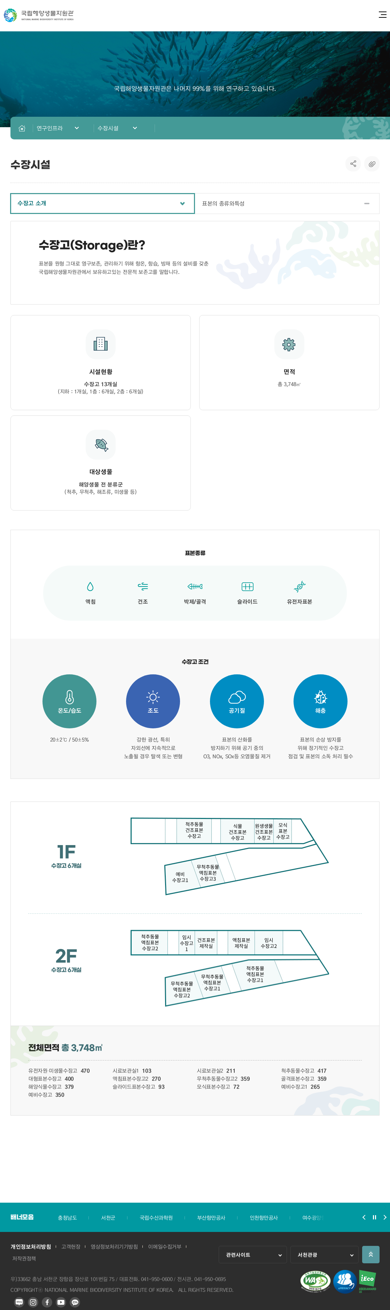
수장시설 (108, 128)
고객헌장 (70, 1246)
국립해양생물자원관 (38, 15)
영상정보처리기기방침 (114, 1246)
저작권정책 (24, 1258)
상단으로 (371, 1254)
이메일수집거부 (164, 1246)
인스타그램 (33, 1302)
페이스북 (47, 1302)
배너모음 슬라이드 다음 (385, 1217)
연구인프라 (50, 128)
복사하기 (372, 164)
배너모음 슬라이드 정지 (374, 1217)
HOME (21, 128)
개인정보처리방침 (30, 1246)
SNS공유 (353, 164)
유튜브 (61, 1302)
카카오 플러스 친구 (75, 1302)
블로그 (19, 1302)
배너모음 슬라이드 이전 (364, 1217)
